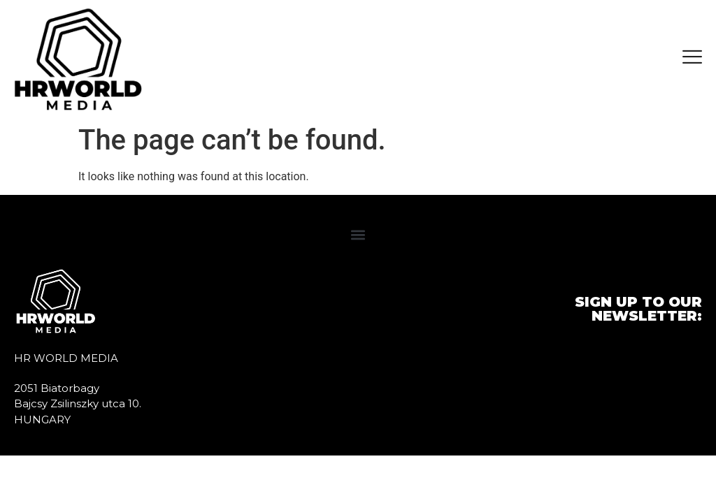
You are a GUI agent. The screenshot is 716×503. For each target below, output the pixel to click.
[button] (358, 234)
